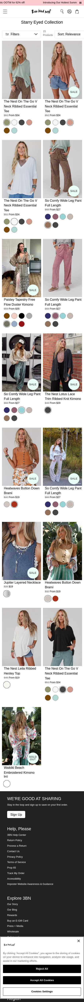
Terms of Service (16, 862)
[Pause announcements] (80, 3)
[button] (3, 11)
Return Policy (14, 840)
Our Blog (12, 909)
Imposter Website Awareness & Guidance (30, 884)
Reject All (42, 968)
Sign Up (16, 814)
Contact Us (13, 851)
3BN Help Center (16, 835)
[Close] (78, 941)
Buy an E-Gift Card (17, 920)
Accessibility (14, 878)
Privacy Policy (15, 857)
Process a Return (16, 845)
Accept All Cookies (42, 980)
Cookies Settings (42, 991)
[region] (42, 968)
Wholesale (13, 931)
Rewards (12, 915)
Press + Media (15, 926)
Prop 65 (11, 867)
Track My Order (15, 873)
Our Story (12, 904)
